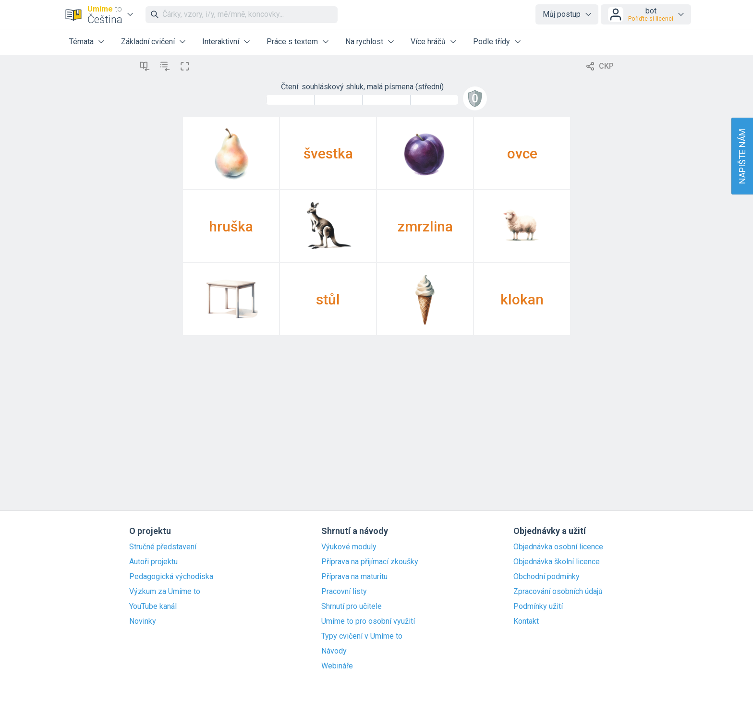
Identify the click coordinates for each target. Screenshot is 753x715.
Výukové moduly (348, 547)
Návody (334, 651)
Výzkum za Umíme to (164, 591)
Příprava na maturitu (354, 576)
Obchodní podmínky (546, 576)
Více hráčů (428, 41)
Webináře (337, 666)
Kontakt (526, 621)
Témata (81, 41)
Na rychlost (364, 41)
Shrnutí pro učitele (351, 606)
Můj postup (562, 14)
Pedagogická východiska (171, 576)
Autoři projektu (153, 561)
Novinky (142, 621)
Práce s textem (292, 41)
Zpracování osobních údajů (558, 591)
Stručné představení (162, 547)
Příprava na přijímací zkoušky (369, 561)
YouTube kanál (153, 606)
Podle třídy (491, 41)
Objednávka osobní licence (558, 547)
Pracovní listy (344, 591)
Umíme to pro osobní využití (368, 621)
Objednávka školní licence (556, 561)
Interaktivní (220, 41)
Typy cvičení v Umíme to (361, 636)
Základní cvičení (148, 41)
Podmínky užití (538, 606)
